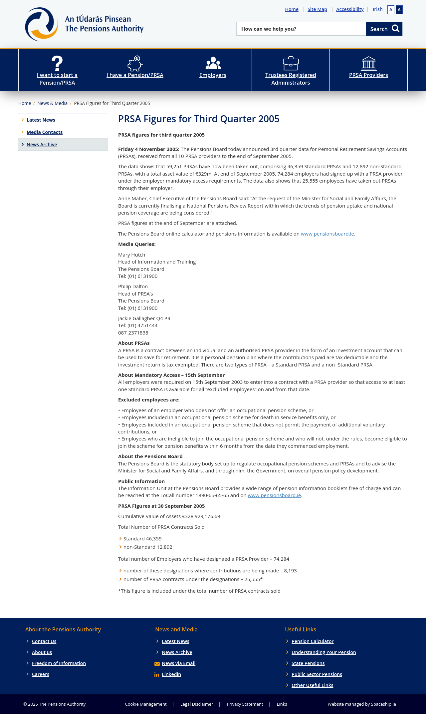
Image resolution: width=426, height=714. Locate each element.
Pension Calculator (312, 641)
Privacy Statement (245, 704)
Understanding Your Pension (324, 652)
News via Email (178, 663)
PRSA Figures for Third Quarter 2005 (112, 103)
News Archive (177, 652)
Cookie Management (146, 704)
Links (282, 704)
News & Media (52, 103)
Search (385, 28)
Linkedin (171, 674)
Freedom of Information (59, 663)
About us (42, 652)
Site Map (318, 9)
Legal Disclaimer (196, 704)
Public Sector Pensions (317, 674)
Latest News (175, 641)
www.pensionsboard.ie (327, 233)
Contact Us (44, 641)
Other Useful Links (312, 685)
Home (293, 9)
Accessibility (351, 9)
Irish (378, 9)
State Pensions (308, 663)
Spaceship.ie (383, 704)
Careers (40, 674)
